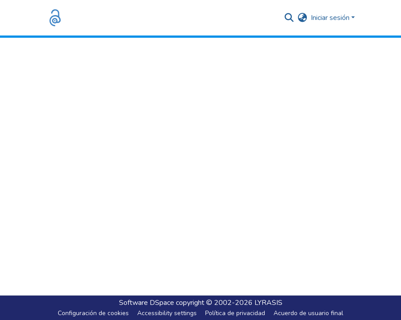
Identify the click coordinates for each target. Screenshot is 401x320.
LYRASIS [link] (268, 303)
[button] (55, 18)
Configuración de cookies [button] (93, 313)
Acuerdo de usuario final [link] (308, 313)
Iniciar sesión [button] (331, 18)
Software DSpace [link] (146, 303)
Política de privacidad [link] (235, 313)
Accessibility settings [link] (167, 313)
